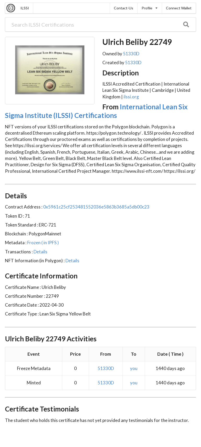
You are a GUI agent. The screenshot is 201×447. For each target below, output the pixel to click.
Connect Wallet (179, 8)
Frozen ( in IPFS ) (42, 242)
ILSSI (24, 8)
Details (40, 251)
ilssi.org (131, 96)
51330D (131, 53)
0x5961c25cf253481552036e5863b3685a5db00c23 (95, 207)
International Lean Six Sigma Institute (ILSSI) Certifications (96, 111)
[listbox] (149, 8)
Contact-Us (123, 8)
